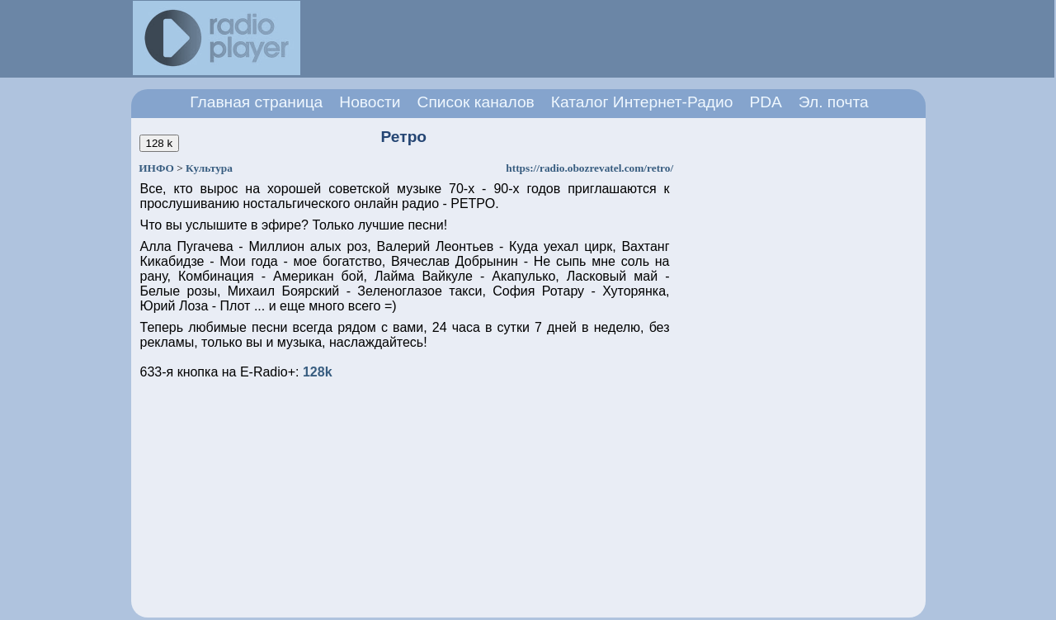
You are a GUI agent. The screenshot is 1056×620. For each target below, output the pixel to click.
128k (317, 372)
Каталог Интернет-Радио (642, 102)
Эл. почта (834, 102)
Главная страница (256, 102)
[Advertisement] (616, 38)
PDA (765, 102)
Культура (209, 168)
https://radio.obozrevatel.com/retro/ (589, 168)
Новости (369, 102)
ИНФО (156, 168)
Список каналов (476, 102)
